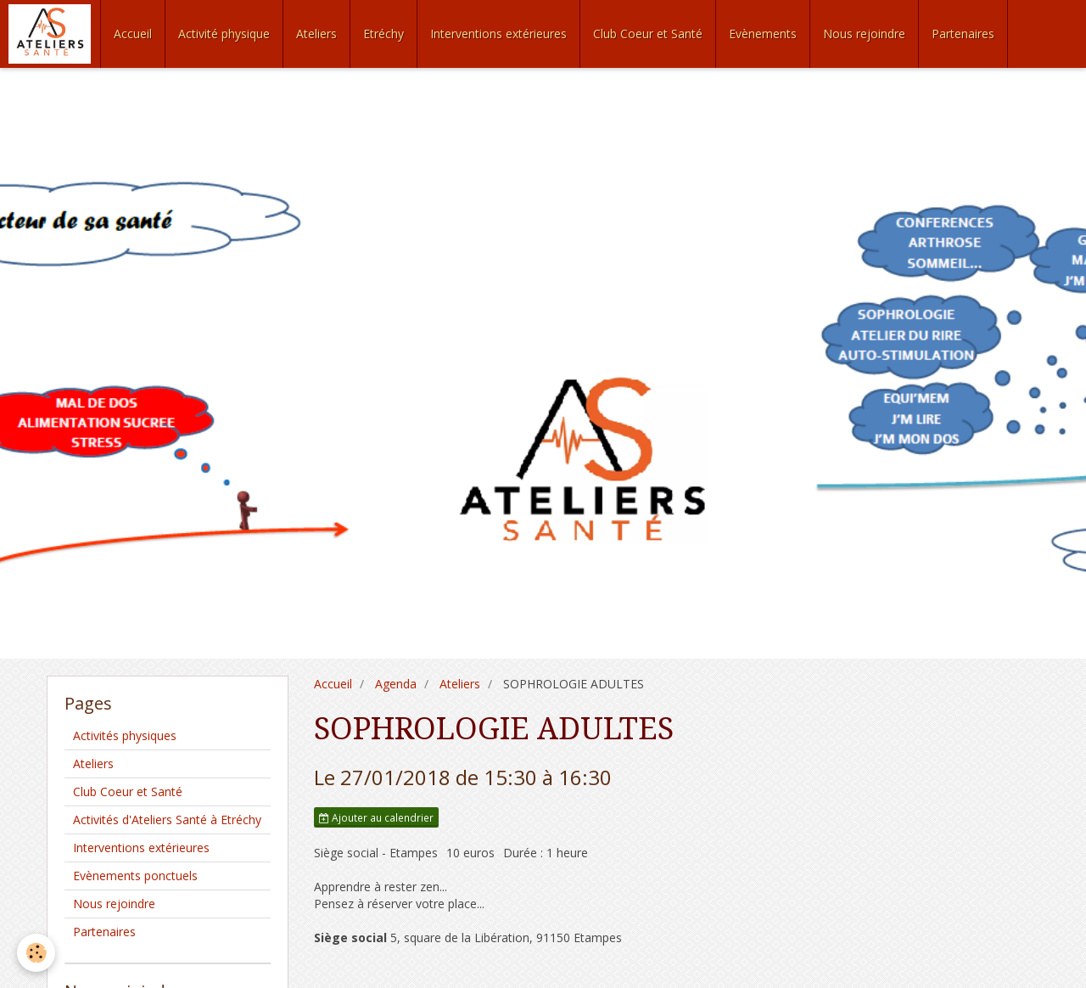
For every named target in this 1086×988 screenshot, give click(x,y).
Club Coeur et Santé (648, 33)
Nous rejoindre (864, 33)
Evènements (763, 33)
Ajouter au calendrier (376, 817)
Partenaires (963, 33)
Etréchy (383, 33)
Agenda (396, 684)
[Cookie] (36, 953)
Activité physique (224, 33)
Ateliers (316, 33)
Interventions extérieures (498, 33)
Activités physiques (124, 735)
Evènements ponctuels (135, 875)
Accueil (133, 33)
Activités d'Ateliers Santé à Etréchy (167, 819)
